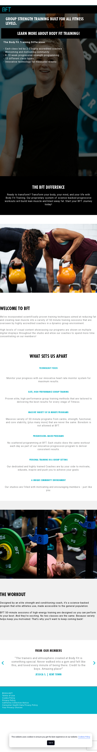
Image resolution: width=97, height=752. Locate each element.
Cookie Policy (8, 697)
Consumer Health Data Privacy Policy (20, 704)
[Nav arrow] (2, 662)
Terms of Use (8, 694)
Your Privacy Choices (12, 706)
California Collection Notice (15, 702)
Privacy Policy (9, 699)
